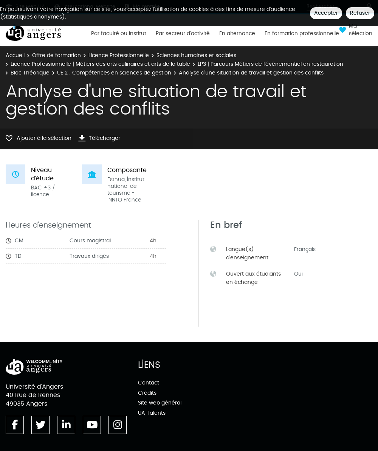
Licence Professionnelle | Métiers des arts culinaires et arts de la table (100, 64)
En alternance (237, 33)
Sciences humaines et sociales (196, 55)
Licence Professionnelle (118, 55)
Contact (148, 383)
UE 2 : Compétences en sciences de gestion (114, 73)
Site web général (159, 403)
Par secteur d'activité (183, 33)
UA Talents (152, 413)
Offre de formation (56, 55)
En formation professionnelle (302, 33)
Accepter (326, 13)
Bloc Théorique (30, 73)
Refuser (360, 13)
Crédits (147, 393)
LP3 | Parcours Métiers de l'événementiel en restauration (270, 64)
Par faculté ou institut (118, 33)
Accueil (15, 55)
